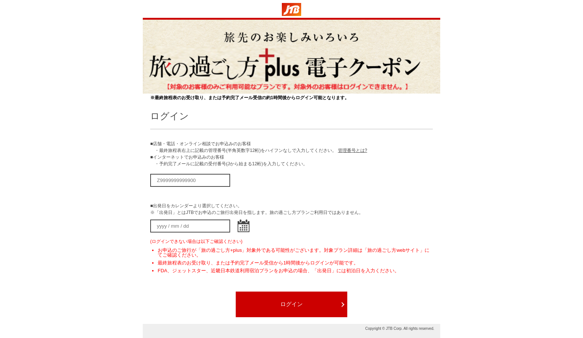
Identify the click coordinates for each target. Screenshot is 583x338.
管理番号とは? (352, 150)
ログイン (291, 304)
